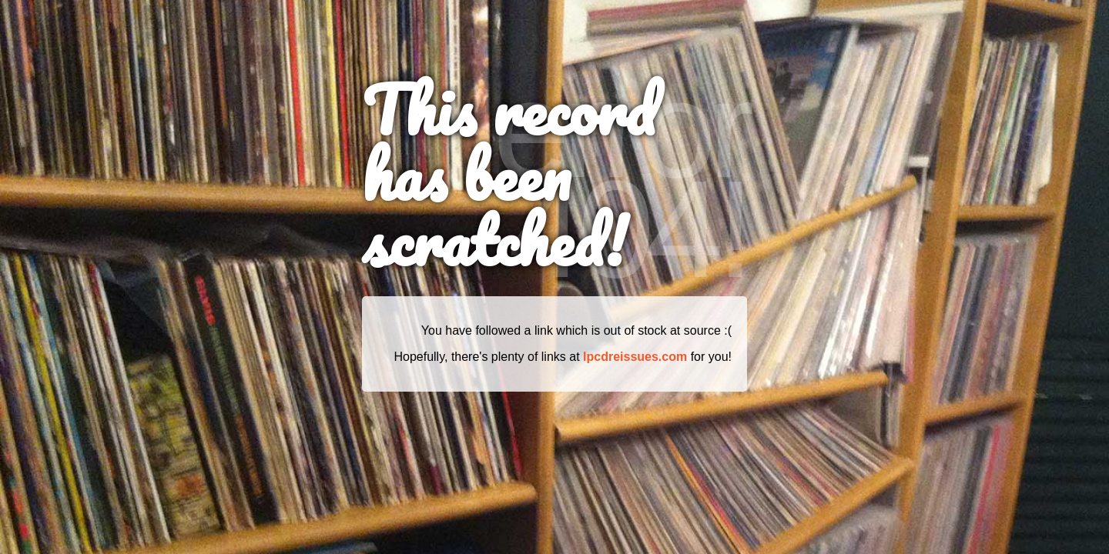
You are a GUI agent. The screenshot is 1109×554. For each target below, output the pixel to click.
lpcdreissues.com (635, 356)
